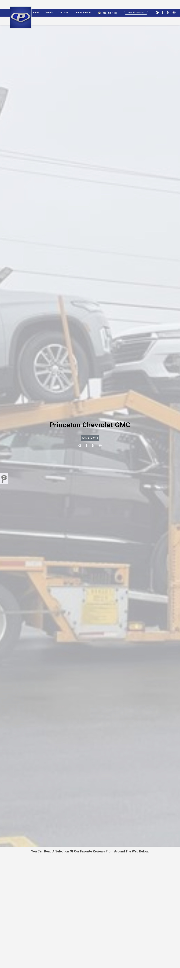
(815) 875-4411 (107, 13)
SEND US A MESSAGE (136, 12)
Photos (49, 12)
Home (36, 12)
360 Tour (63, 12)
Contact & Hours (83, 12)
